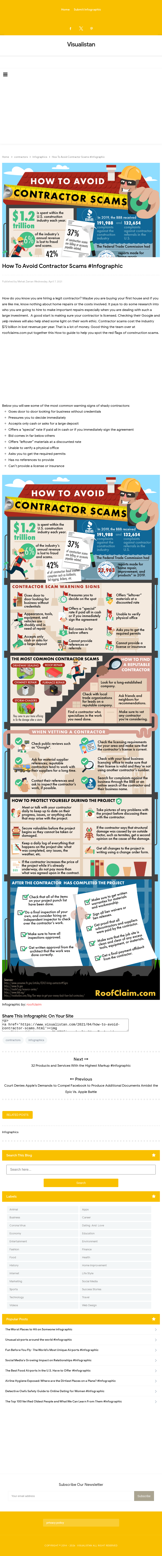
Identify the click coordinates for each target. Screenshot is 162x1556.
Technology (16, 1297)
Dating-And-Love (93, 1225)
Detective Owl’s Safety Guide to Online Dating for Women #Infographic (54, 1391)
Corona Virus (17, 1225)
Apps (85, 1209)
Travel (85, 1297)
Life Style (87, 1273)
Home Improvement (94, 1265)
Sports (13, 1289)
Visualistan (84, 1545)
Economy (15, 1233)
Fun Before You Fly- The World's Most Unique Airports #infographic (52, 1350)
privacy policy (55, 1522)
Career (86, 1217)
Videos (13, 1305)
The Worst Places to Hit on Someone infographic (38, 1329)
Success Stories (91, 1289)
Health (86, 1257)
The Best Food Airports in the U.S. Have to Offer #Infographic (48, 1370)
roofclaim (34, 1004)
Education (88, 1233)
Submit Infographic (87, 9)
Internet (14, 1273)
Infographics (36, 1040)
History (14, 1265)
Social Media (90, 1281)
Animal (13, 1209)
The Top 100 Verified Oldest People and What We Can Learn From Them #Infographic (63, 1401)
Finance (87, 1249)
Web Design (89, 1305)
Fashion (14, 1249)
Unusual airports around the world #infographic (38, 1339)
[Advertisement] (81, 112)
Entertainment (18, 1241)
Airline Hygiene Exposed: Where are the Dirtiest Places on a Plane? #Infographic (60, 1381)
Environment (90, 1241)
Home (65, 9)
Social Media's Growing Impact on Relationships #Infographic (48, 1360)
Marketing (15, 1281)
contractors (13, 1040)
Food (12, 1257)
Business (14, 1217)
